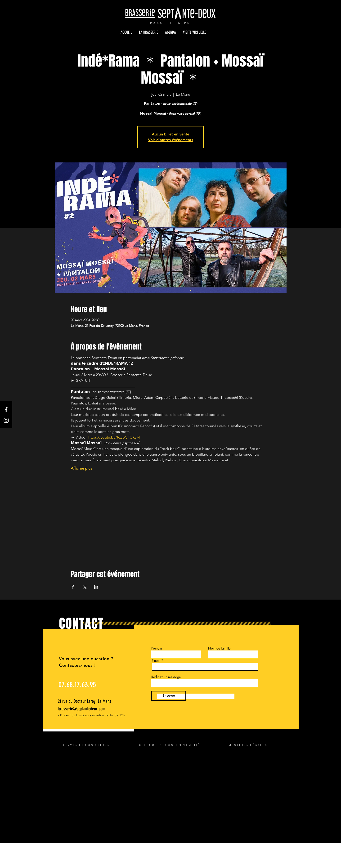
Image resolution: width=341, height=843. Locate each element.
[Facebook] (6, 409)
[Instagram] (6, 420)
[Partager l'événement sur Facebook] (73, 587)
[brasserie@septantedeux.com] (83, 708)
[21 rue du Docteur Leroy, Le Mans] (86, 701)
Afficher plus (81, 468)
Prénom (156, 648)
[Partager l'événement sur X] (84, 587)
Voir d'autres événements (170, 140)
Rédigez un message (166, 677)
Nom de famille (219, 648)
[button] (148, 32)
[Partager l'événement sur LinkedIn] (96, 587)
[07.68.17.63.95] (77, 684)
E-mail (156, 660)
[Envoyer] (168, 696)
